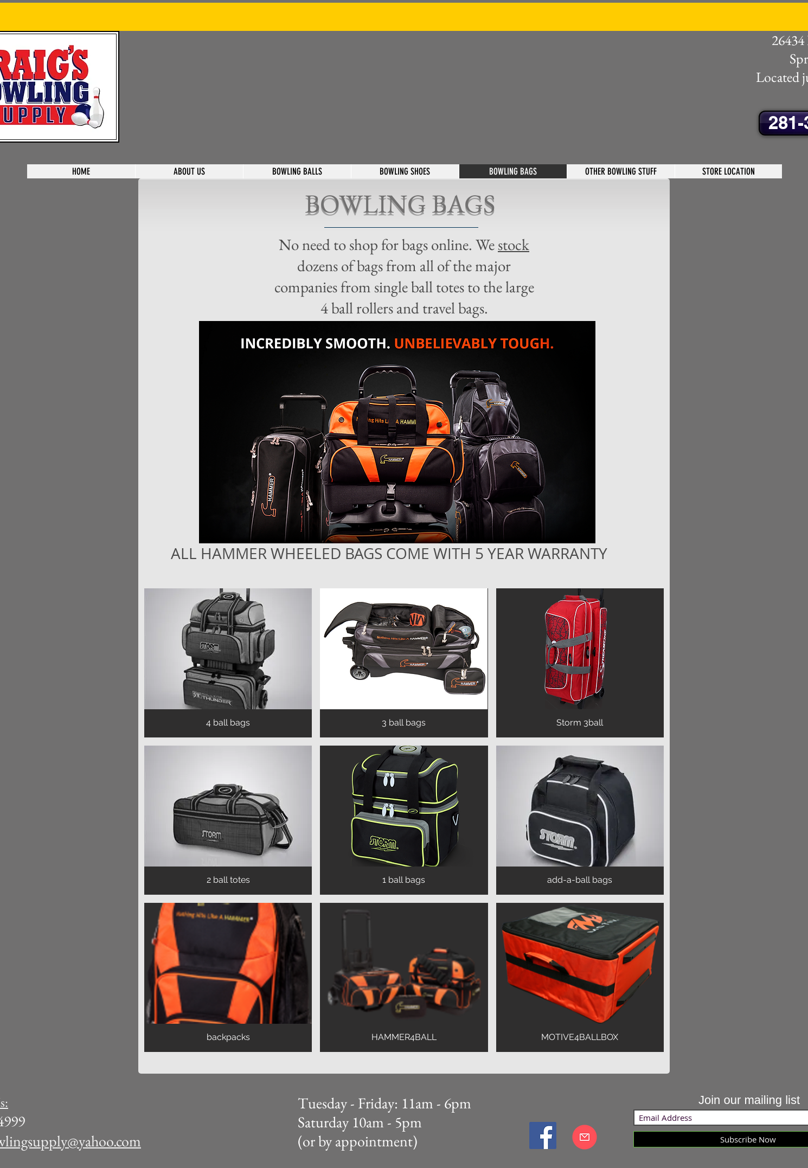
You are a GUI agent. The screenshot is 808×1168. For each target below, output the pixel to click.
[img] (228, 662)
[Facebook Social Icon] (542, 1135)
